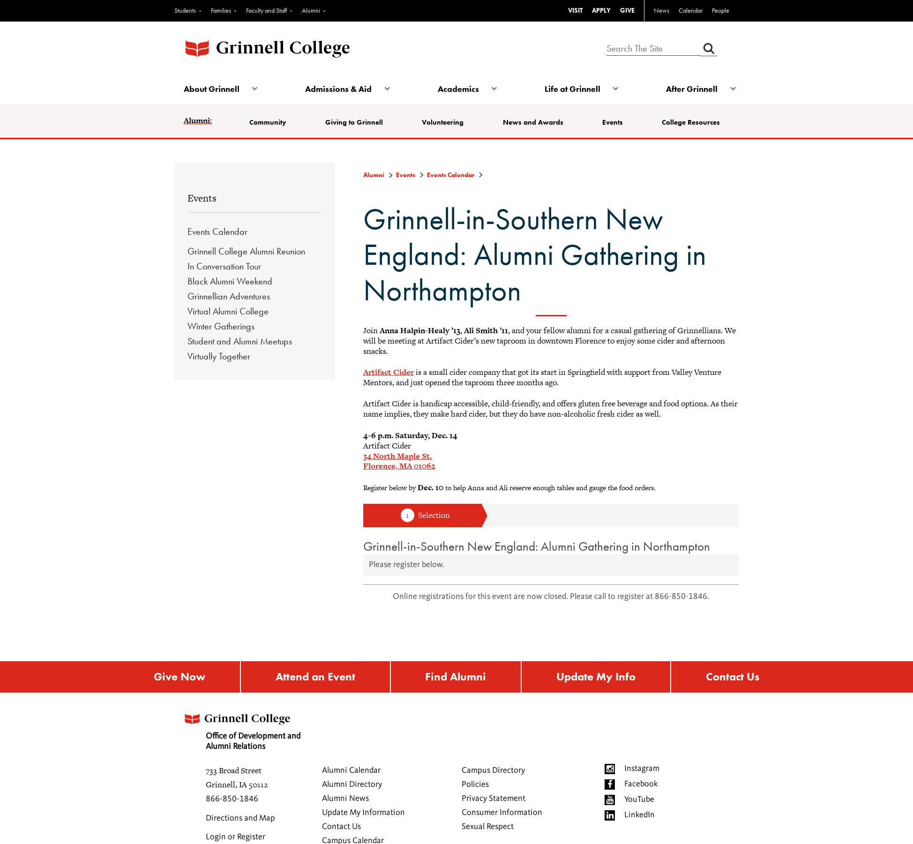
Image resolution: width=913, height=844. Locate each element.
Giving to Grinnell (354, 122)
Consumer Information (502, 812)
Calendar (691, 10)
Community (267, 122)
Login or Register (235, 837)
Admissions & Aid (338, 88)
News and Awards (533, 122)
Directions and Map (240, 818)
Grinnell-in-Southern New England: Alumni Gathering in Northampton (536, 546)
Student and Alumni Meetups (239, 341)
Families (221, 10)
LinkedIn (639, 815)
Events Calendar (217, 231)
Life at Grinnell (572, 88)
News (661, 10)
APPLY (601, 10)
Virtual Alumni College (228, 311)
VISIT (575, 10)
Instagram (641, 768)
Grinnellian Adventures (228, 296)
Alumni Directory (352, 784)
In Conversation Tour (224, 266)
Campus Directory (493, 770)
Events (612, 122)
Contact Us (732, 677)
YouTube (639, 799)
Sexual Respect (488, 826)
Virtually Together (218, 356)
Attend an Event (315, 677)
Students (185, 10)
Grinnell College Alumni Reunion (246, 251)
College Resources (691, 122)
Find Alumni (455, 677)
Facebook (641, 784)
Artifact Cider (388, 372)
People (720, 10)
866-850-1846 (232, 799)
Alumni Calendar (351, 770)
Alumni (311, 10)
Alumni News (345, 798)
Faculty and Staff (266, 10)
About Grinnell (211, 88)
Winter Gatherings (220, 326)
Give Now (179, 677)
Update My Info (596, 677)
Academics (458, 88)
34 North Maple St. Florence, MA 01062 (399, 461)
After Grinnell (692, 88)
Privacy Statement (493, 798)
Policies (475, 784)
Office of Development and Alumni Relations (241, 729)
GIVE (627, 10)
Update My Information (363, 812)
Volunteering (443, 122)
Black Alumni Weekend (229, 281)
